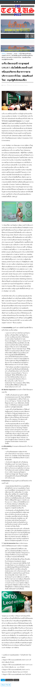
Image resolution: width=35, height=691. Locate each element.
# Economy (9, 680)
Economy (9, 53)
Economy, (21, 85)
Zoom (15, 53)
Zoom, (26, 85)
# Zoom (16, 680)
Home (3, 53)
